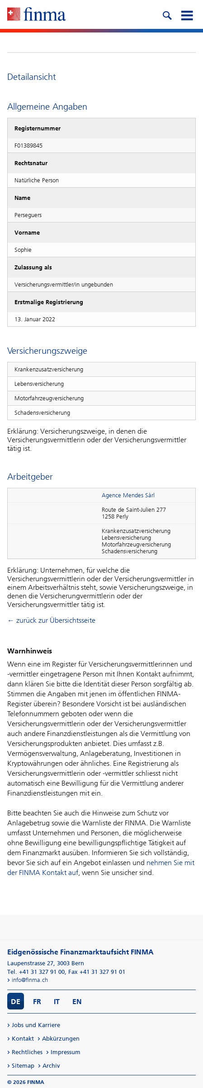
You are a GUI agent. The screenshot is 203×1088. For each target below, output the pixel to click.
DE (15, 1001)
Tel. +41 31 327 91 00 (36, 971)
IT (57, 1001)
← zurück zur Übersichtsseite (51, 620)
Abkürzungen (61, 1038)
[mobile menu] (187, 14)
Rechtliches (27, 1052)
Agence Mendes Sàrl (128, 495)
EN (77, 1001)
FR (37, 1001)
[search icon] (167, 14)
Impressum (65, 1052)
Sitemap (23, 1065)
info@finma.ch (30, 980)
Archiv (51, 1065)
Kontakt (23, 1038)
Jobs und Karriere (36, 1025)
